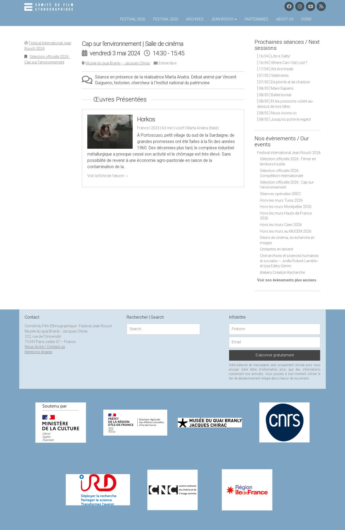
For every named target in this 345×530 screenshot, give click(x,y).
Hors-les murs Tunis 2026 (281, 200)
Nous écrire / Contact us (45, 347)
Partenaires (256, 19)
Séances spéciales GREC (280, 194)
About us (285, 19)
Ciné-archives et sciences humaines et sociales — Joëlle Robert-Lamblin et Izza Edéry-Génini (289, 261)
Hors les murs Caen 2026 (281, 225)
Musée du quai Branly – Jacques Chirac (117, 63)
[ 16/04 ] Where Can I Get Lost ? (282, 63)
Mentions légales (38, 352)
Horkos (146, 119)
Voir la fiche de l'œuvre (107, 176)
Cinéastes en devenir (276, 249)
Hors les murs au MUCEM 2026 (285, 231)
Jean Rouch (224, 19)
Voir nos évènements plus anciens (286, 280)
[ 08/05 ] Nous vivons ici (277, 113)
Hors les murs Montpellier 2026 (285, 207)
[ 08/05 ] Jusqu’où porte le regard (284, 119)
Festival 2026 (132, 19)
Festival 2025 (165, 19)
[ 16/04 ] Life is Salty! (273, 56)
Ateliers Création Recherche (282, 272)
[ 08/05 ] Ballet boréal (274, 95)
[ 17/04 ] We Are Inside (275, 69)
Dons (306, 19)
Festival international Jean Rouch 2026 (289, 153)
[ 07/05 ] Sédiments (273, 75)
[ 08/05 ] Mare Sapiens (275, 88)
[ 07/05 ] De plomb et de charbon (283, 82)
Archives (194, 19)
